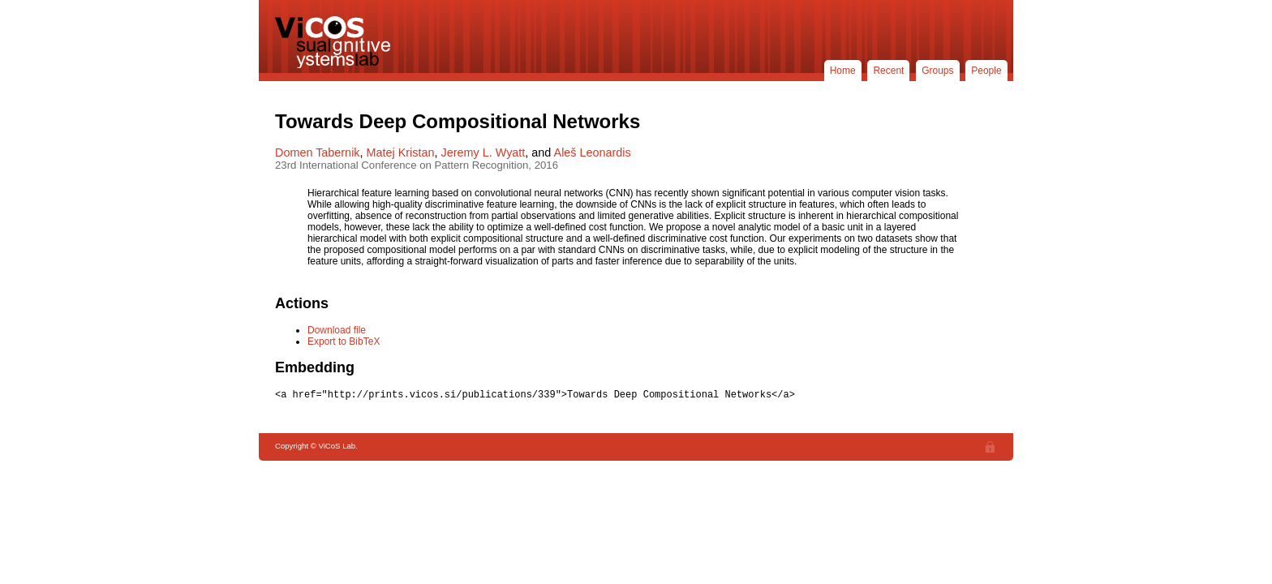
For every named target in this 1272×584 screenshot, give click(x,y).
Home (843, 70)
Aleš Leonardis (592, 152)
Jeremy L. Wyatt (483, 152)
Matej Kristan (401, 152)
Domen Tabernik (317, 152)
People (986, 70)
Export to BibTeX (343, 341)
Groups (937, 70)
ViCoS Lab (336, 42)
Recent (888, 70)
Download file (336, 330)
